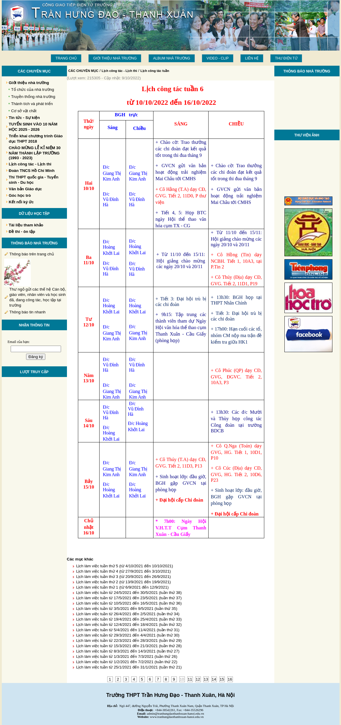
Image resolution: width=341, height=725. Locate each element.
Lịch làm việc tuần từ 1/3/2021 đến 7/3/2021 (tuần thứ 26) (126, 656)
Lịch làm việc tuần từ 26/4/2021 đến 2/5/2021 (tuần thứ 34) (128, 614)
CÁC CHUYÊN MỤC (83, 70)
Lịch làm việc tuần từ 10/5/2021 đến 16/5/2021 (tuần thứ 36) (129, 603)
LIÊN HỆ (252, 58)
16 (230, 679)
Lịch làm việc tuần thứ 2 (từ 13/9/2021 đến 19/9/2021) (123, 582)
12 (198, 679)
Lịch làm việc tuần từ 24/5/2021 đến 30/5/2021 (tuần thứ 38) (129, 592)
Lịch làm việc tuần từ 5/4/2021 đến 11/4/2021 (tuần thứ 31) (128, 630)
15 (222, 679)
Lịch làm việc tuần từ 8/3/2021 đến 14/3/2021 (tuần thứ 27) (128, 651)
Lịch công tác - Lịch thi (119, 70)
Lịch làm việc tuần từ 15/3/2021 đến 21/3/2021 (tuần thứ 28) (129, 646)
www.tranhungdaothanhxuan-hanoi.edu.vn (177, 716)
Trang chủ (66, 58)
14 (214, 679)
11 (190, 679)
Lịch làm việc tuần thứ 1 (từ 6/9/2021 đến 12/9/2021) (122, 587)
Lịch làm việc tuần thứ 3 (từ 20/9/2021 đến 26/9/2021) (123, 576)
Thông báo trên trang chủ (31, 254)
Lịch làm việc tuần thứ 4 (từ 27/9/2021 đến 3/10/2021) (123, 571)
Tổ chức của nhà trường (32, 89)
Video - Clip (217, 58)
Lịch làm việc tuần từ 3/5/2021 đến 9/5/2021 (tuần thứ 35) (126, 608)
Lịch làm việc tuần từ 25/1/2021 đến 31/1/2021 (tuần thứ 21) (129, 667)
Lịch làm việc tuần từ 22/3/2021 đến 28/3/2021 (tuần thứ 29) (129, 640)
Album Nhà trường (171, 58)
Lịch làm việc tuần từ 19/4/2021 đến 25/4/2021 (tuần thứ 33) (129, 619)
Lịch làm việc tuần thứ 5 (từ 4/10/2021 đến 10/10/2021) (124, 566)
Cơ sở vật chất (24, 111)
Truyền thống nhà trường (33, 96)
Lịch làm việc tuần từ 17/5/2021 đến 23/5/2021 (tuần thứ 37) (129, 598)
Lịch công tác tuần (154, 70)
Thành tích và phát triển (32, 104)
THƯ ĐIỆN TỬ (286, 58)
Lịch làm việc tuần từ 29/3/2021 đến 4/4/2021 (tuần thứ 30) (128, 635)
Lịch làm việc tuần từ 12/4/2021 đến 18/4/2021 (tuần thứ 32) (129, 624)
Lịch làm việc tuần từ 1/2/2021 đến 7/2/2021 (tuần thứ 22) (126, 662)
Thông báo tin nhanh (27, 312)
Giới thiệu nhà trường (115, 58)
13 (206, 679)
